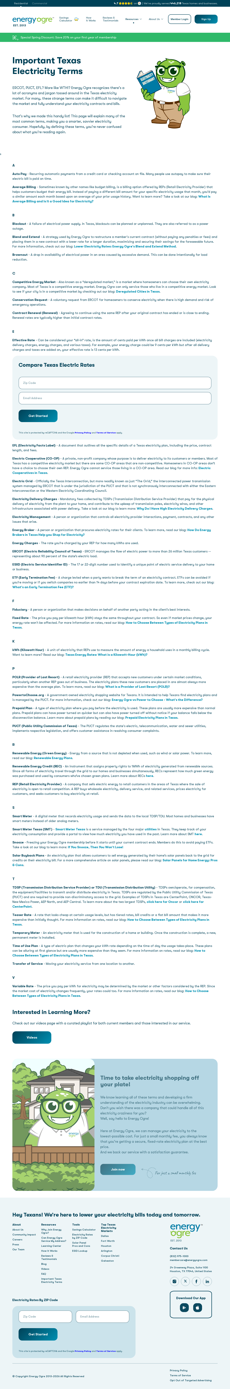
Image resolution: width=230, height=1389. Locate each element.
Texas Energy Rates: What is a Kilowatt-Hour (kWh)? (106, 654)
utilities (151, 829)
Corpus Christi (112, 1255)
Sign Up (206, 19)
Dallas (107, 1236)
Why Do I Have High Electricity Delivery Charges (174, 508)
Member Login (179, 19)
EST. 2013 (33, 21)
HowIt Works (91, 19)
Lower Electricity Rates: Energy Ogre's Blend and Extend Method (125, 246)
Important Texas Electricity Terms (52, 1280)
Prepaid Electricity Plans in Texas (151, 717)
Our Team (18, 1249)
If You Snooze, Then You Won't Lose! (95, 847)
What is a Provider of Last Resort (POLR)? (137, 686)
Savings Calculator (85, 1229)
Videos (32, 1037)
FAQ (44, 1273)
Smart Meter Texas (70, 829)
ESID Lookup (80, 1250)
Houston (108, 1245)
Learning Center (52, 1245)
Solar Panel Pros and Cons (82, 1244)
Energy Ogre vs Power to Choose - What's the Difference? (157, 700)
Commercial (39, 3)
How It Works (50, 1250)
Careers (17, 1239)
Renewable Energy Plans (53, 758)
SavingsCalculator (69, 19)
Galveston (109, 1260)
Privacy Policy (83, 432)
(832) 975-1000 (179, 1256)
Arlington (108, 1250)
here (149, 776)
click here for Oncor (162, 902)
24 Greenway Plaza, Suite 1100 (190, 1267)
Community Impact (24, 1234)
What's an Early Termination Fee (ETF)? (43, 587)
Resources (131, 19)
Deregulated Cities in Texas (138, 291)
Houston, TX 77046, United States (191, 1271)
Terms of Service (106, 432)
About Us (154, 19)
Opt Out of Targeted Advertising (191, 1380)
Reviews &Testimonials (110, 19)
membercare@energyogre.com (189, 1260)
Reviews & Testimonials (50, 1257)
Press (15, 1244)
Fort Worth (110, 1241)
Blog (44, 1264)
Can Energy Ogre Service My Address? (55, 1239)
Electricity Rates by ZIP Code (83, 1236)
